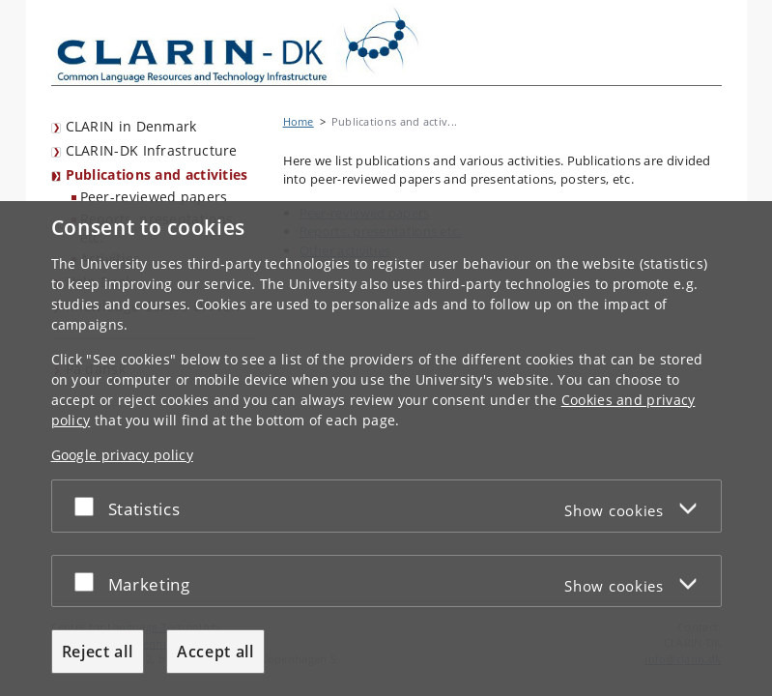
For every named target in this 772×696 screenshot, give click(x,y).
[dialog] (386, 448)
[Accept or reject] (88, 506)
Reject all (97, 651)
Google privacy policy (122, 455)
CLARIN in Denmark (131, 126)
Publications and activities (157, 174)
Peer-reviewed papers (154, 197)
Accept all (215, 651)
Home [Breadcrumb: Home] (298, 121)
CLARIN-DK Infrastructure (152, 150)
